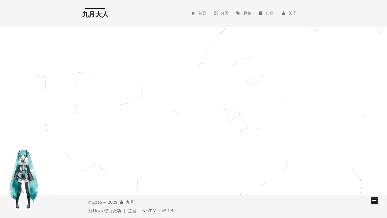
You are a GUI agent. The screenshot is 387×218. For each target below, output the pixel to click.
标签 (243, 8)
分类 (221, 8)
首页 (198, 8)
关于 (288, 8)
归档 (266, 8)
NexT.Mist (151, 210)
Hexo (98, 210)
